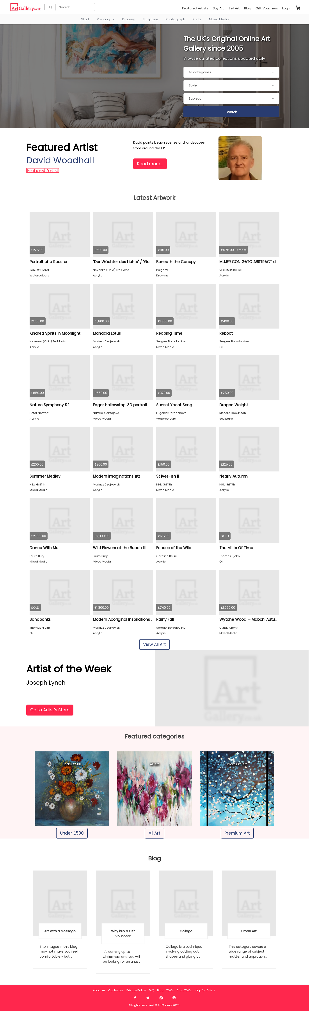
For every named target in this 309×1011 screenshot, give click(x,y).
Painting (106, 19)
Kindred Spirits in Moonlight (55, 333)
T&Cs (170, 990)
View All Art (154, 644)
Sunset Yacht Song (174, 405)
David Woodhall (60, 160)
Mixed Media (219, 19)
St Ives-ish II (167, 476)
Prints (197, 19)
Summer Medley (45, 476)
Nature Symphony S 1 (49, 405)
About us (99, 990)
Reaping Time (169, 333)
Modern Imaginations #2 (116, 476)
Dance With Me (44, 547)
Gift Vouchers (267, 8)
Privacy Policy (136, 990)
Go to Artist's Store (49, 710)
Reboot (226, 333)
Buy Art (218, 8)
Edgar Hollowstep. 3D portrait (120, 405)
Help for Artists (205, 990)
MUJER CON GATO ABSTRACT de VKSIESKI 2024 (261, 261)
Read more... (150, 164)
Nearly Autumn (233, 476)
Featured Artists (195, 8)
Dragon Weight (233, 405)
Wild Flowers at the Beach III (119, 547)
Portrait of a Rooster (48, 261)
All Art (154, 833)
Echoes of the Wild (173, 547)
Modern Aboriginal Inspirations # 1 (124, 619)
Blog (247, 8)
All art (84, 19)
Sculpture (150, 19)
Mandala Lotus (107, 333)
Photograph (175, 19)
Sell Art (234, 8)
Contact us (116, 990)
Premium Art (237, 833)
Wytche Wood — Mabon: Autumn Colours (258, 619)
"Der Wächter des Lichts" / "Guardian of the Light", (139, 261)
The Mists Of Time (236, 547)
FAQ (151, 990)
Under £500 (72, 833)
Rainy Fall (165, 619)
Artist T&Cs (184, 990)
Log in (286, 8)
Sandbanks (40, 619)
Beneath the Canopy (176, 261)
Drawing (128, 19)
